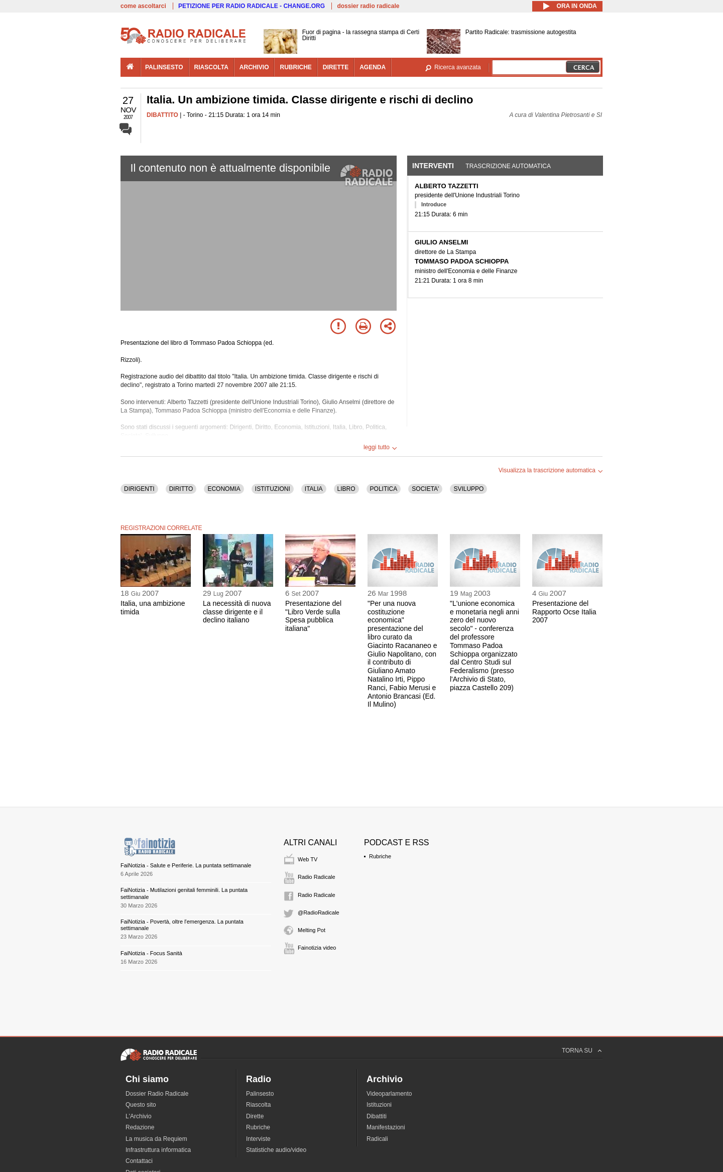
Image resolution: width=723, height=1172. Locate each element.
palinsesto (164, 67)
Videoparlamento (389, 1093)
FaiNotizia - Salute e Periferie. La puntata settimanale (185, 865)
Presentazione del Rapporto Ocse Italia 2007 (564, 611)
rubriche (295, 67)
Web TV (307, 859)
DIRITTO (181, 488)
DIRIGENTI (139, 488)
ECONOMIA (223, 488)
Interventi (433, 166)
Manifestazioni (386, 1127)
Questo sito (141, 1104)
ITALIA (314, 488)
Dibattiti (377, 1116)
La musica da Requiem (156, 1138)
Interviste (258, 1138)
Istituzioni (379, 1104)
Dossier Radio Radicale (157, 1093)
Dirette (255, 1116)
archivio (254, 67)
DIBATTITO (162, 114)
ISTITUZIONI (272, 488)
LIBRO (346, 488)
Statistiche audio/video (276, 1149)
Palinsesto (260, 1093)
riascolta (211, 67)
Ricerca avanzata (457, 67)
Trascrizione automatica (508, 166)
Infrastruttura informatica (158, 1149)
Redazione (140, 1127)
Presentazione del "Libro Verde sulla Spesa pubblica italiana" (313, 615)
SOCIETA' (425, 488)
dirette (335, 67)
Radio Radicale (316, 877)
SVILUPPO (468, 488)
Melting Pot (311, 930)
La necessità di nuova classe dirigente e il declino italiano (237, 611)
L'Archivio (139, 1116)
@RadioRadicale (318, 912)
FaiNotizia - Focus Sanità (151, 953)
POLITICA (384, 488)
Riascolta (258, 1104)
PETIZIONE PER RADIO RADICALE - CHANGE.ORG (251, 6)
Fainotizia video (317, 948)
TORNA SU (577, 1050)
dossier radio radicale (368, 6)
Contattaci (139, 1160)
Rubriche (380, 856)
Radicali (377, 1138)
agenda (372, 67)
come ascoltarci (143, 6)
